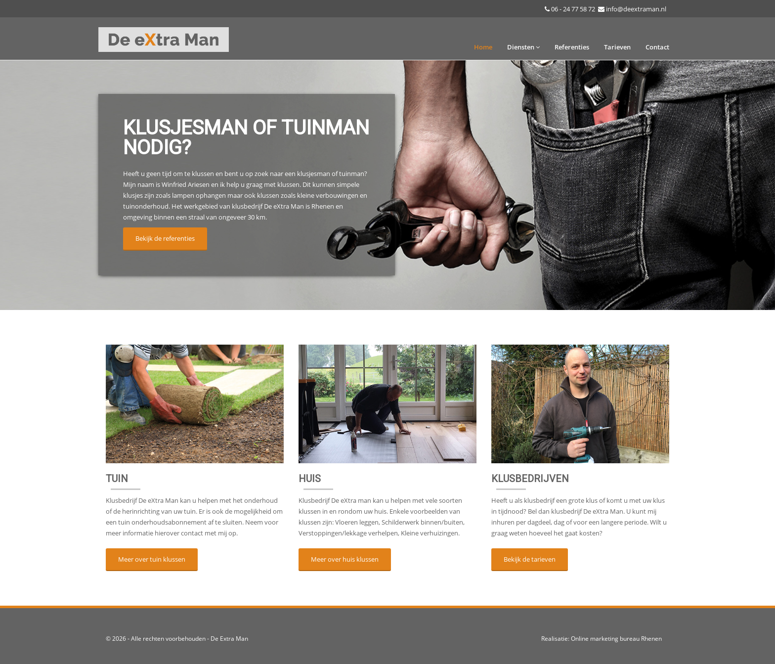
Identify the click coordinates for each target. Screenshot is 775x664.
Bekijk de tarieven (530, 559)
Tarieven (617, 47)
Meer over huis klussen (345, 559)
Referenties (572, 47)
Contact (657, 47)
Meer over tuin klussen (151, 559)
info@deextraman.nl (636, 8)
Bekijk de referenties (165, 238)
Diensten (523, 47)
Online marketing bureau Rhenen (616, 638)
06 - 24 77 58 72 (573, 8)
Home (483, 47)
